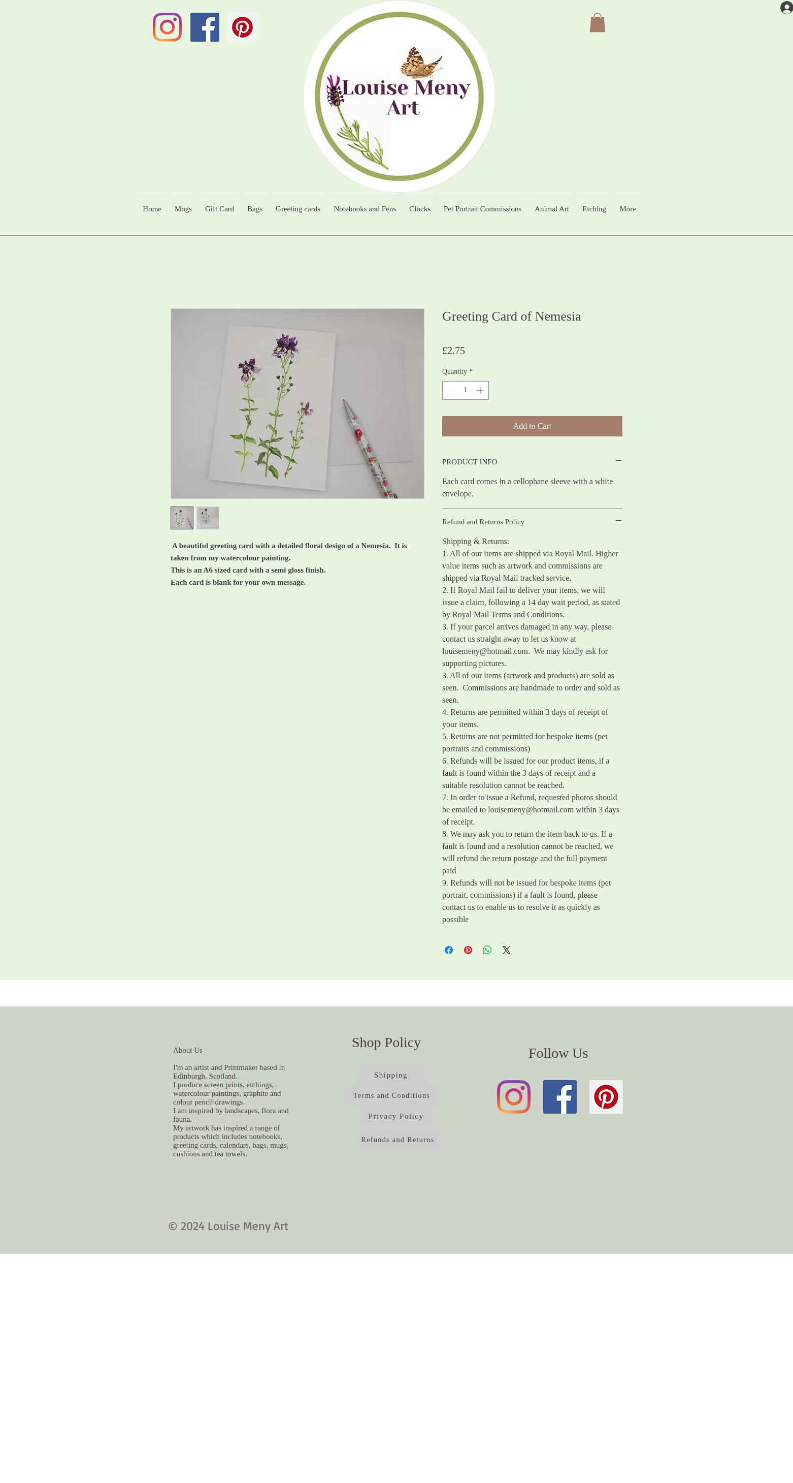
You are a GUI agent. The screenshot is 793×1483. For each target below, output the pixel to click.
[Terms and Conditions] (393, 1096)
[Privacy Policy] (397, 1117)
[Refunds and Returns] (399, 1140)
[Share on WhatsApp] (487, 950)
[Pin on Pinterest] (468, 950)
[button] (597, 22)
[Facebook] (204, 27)
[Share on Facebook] (449, 950)
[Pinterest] (242, 27)
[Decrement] (450, 390)
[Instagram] (167, 27)
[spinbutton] (465, 390)
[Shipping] (392, 1075)
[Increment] (481, 390)
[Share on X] (507, 950)
